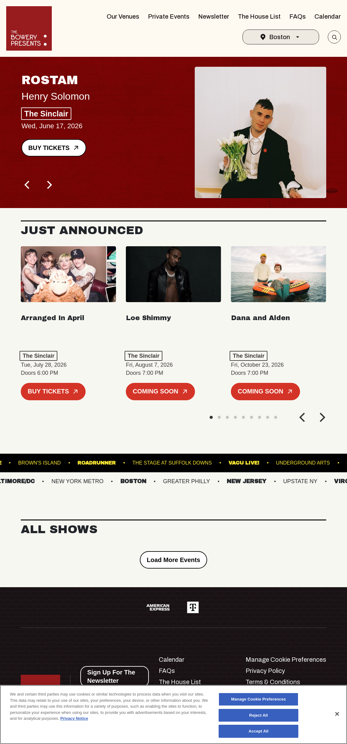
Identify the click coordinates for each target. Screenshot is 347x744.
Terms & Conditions (273, 681)
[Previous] (27, 185)
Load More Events (173, 559)
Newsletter (213, 16)
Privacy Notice (74, 718)
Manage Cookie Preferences (286, 659)
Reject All (258, 715)
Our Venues (123, 16)
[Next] (49, 185)
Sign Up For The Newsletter (111, 676)
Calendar (327, 16)
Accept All (258, 731)
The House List (259, 16)
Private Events (168, 16)
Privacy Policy (265, 670)
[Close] (337, 714)
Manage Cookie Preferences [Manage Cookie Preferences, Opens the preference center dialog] (258, 699)
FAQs (297, 16)
